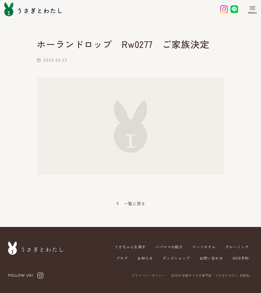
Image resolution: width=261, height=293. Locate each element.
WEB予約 (240, 258)
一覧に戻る (130, 203)
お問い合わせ (211, 258)
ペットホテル (204, 246)
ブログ (122, 258)
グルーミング (237, 246)
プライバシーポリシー (148, 275)
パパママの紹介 (169, 246)
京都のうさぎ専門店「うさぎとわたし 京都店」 (217, 275)
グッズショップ (176, 258)
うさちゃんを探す (130, 246)
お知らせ (145, 258)
